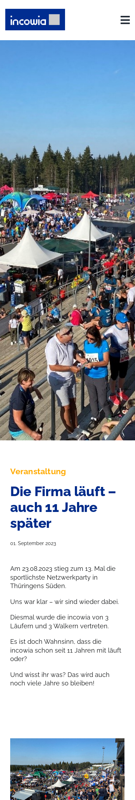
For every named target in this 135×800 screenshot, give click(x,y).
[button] (15, 781)
